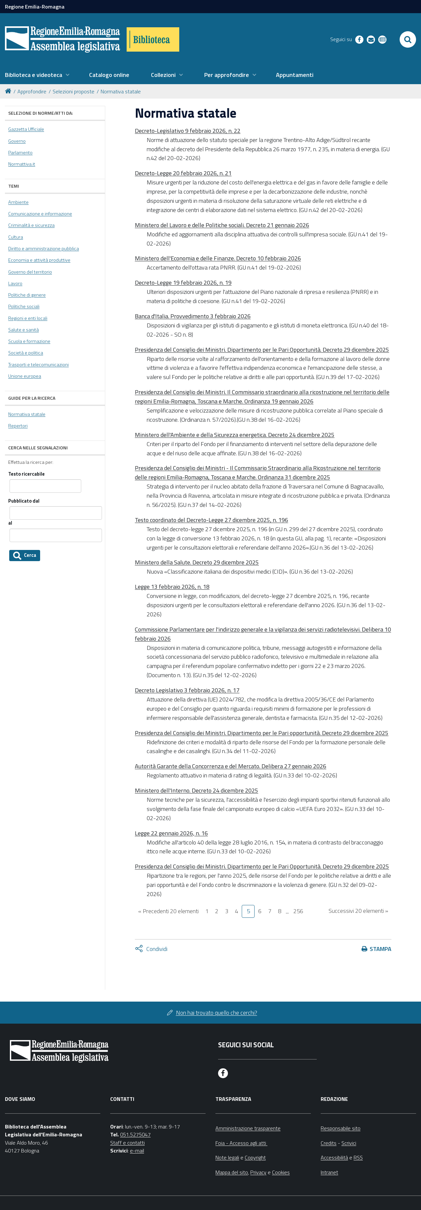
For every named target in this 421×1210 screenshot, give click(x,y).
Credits (328, 1143)
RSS (358, 1157)
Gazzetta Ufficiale (26, 129)
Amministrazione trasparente (248, 1128)
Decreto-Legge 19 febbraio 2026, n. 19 (183, 282)
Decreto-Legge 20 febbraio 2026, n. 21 (183, 173)
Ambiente (18, 202)
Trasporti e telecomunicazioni (38, 364)
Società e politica (25, 352)
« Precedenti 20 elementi (168, 911)
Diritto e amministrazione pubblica (43, 248)
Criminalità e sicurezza (31, 225)
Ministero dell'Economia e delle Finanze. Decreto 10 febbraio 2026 (218, 258)
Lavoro (15, 283)
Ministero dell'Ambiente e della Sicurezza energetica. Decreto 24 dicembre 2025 (234, 434)
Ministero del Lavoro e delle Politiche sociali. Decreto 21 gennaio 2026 (222, 225)
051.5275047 (135, 1134)
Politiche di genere (27, 294)
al (10, 523)
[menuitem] (37, 75)
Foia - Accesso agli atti (241, 1143)
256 (298, 911)
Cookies (281, 1172)
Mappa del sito (231, 1172)
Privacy (258, 1172)
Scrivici (348, 1143)
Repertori (18, 425)
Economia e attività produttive (39, 260)
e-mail (137, 1150)
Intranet (329, 1172)
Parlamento (20, 152)
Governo (17, 141)
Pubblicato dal (23, 501)
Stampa (380, 948)
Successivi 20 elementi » (358, 910)
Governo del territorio (30, 271)
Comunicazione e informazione (40, 213)
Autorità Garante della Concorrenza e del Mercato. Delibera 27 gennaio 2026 (230, 766)
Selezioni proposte (73, 91)
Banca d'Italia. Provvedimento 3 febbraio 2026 (193, 316)
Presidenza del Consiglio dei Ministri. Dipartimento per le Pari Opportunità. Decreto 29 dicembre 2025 (262, 349)
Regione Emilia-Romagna (34, 7)
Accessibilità (334, 1157)
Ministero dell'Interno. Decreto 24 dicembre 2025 (196, 790)
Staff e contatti (127, 1143)
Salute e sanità (23, 329)
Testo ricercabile (26, 474)
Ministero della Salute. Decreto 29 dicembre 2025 (197, 562)
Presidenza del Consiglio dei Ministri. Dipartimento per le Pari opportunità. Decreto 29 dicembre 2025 (261, 732)
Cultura (15, 237)
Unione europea (24, 376)
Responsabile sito (340, 1128)
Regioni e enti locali (27, 318)
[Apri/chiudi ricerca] (408, 39)
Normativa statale (121, 91)
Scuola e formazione (29, 341)
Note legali (227, 1157)
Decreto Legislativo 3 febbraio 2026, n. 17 (187, 690)
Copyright (255, 1157)
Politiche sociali (23, 306)
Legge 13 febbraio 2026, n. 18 (172, 586)
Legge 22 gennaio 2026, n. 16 (171, 833)
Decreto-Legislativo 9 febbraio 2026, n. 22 (187, 130)
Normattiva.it (21, 164)
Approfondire (31, 91)
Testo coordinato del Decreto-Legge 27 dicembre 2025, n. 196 (211, 519)
